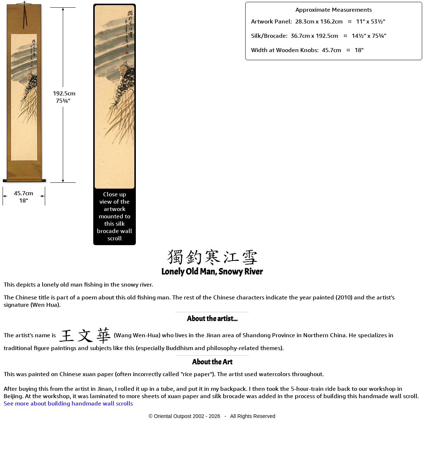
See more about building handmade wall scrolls (68, 403)
